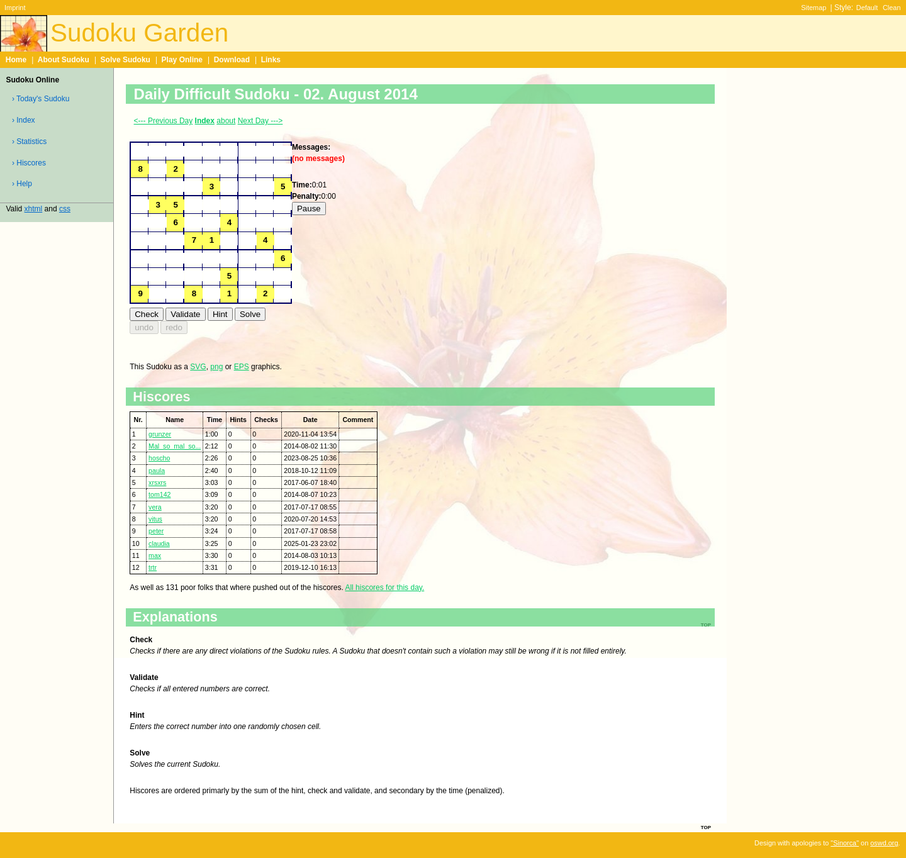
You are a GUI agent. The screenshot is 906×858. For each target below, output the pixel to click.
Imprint (14, 7)
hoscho (159, 458)
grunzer (159, 434)
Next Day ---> (260, 120)
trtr (152, 567)
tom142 (159, 494)
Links (271, 59)
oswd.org (884, 843)
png (216, 366)
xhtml (34, 208)
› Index (23, 120)
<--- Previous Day (163, 120)
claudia (159, 543)
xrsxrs (157, 482)
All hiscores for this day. (384, 587)
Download (232, 59)
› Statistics (29, 141)
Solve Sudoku (125, 59)
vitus (155, 519)
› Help (22, 183)
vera (155, 507)
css (64, 208)
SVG (198, 366)
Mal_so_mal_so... (174, 446)
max (154, 555)
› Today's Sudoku (40, 98)
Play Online (182, 59)
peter (156, 531)
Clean (892, 7)
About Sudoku (63, 59)
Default (867, 7)
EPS (241, 366)
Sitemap (813, 7)
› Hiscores (29, 163)
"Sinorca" (844, 843)
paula (156, 470)
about (225, 120)
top (706, 826)
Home (16, 59)
